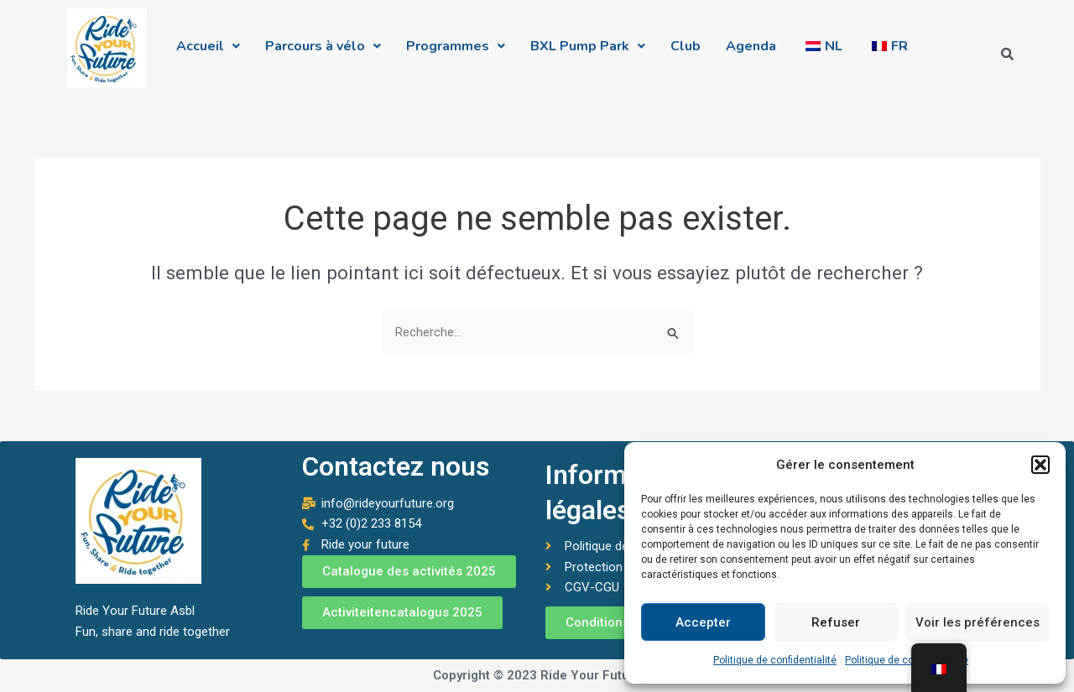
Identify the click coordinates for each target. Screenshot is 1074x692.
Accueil (208, 50)
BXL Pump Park (587, 50)
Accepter (703, 622)
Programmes (455, 50)
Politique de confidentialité (775, 660)
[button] (1040, 464)
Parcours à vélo (323, 50)
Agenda (751, 50)
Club (685, 50)
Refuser (835, 622)
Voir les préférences (977, 622)
